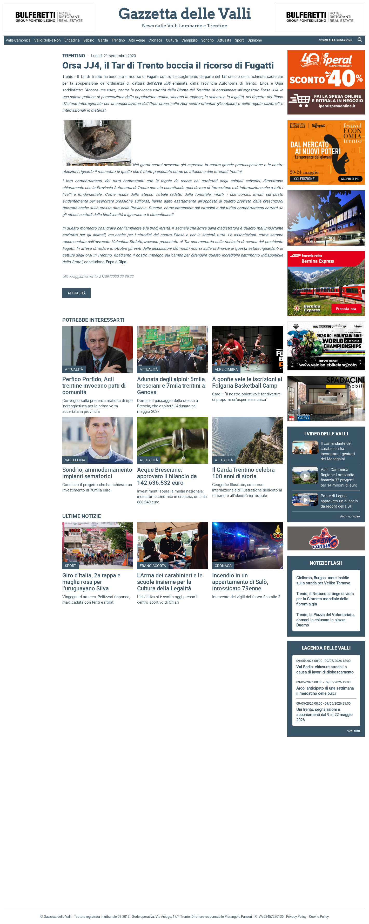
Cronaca (155, 40)
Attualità (224, 40)
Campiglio (190, 40)
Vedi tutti (353, 731)
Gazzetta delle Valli (326, 870)
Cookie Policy (319, 916)
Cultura (172, 40)
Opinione (254, 40)
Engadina (72, 40)
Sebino (88, 40)
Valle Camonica (18, 40)
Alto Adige (137, 40)
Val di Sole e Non (47, 40)
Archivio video (350, 516)
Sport (239, 40)
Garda (103, 40)
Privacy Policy (296, 916)
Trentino (118, 40)
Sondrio (207, 40)
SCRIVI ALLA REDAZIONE (335, 40)
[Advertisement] (326, 755)
